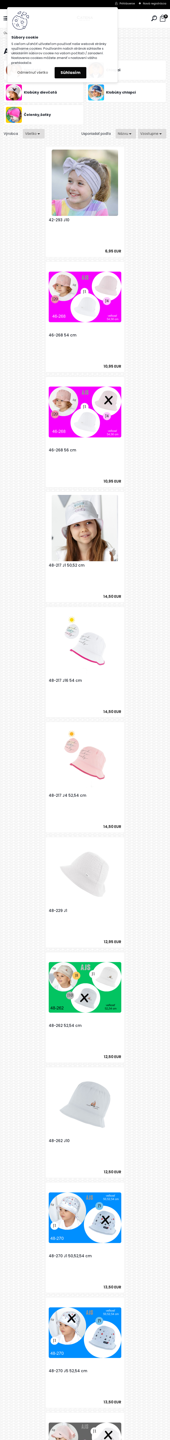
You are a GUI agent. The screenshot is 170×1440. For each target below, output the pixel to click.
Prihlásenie (127, 3)
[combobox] (126, 134)
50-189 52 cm (22, 1140)
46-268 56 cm (23, 335)
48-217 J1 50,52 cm (108, 335)
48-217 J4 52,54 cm (109, 450)
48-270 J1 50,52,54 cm (111, 680)
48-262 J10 (19, 680)
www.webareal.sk (105, 1435)
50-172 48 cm (103, 910)
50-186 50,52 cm (106, 1025)
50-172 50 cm (22, 1025)
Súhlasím (70, 72)
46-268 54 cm (104, 220)
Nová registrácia (154, 3)
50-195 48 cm (63, 1256)
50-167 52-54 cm (106, 795)
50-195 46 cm (103, 1140)
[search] (154, 18)
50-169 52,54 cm (25, 910)
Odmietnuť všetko (32, 72)
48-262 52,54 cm (106, 565)
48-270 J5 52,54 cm (28, 795)
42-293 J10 (19, 220)
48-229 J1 (18, 565)
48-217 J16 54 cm (25, 450)
